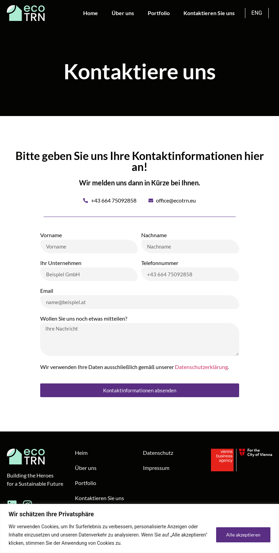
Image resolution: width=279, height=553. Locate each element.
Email (46, 291)
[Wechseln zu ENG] (257, 13)
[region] (139, 528)
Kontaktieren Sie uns (209, 13)
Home (90, 13)
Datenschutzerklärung (201, 367)
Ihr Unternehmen (60, 263)
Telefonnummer (159, 263)
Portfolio (159, 13)
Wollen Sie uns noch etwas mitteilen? (83, 319)
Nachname (154, 235)
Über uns (123, 13)
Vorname (51, 235)
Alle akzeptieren (243, 535)
